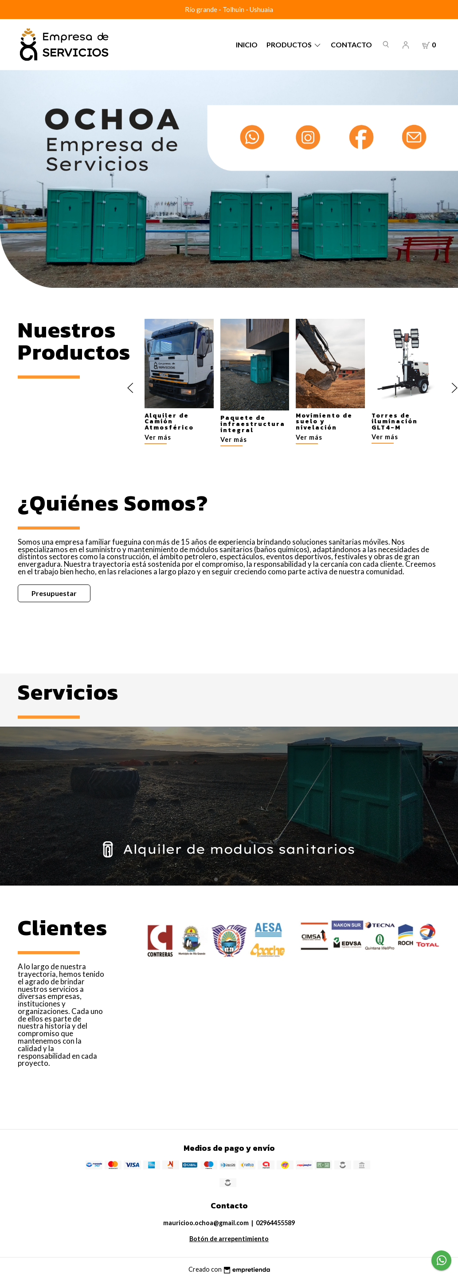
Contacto (351, 44)
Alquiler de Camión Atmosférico (169, 421)
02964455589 (275, 1223)
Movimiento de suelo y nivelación (324, 421)
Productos (294, 44)
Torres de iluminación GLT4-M (394, 421)
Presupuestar (54, 593)
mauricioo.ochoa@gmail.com (206, 1223)
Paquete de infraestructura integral (252, 424)
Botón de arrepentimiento (229, 1238)
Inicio (247, 44)
